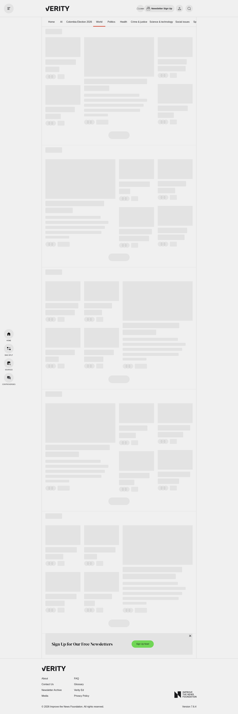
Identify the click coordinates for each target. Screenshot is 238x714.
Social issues (182, 22)
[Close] (190, 635)
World (99, 22)
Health (123, 22)
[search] (189, 8)
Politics (111, 22)
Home (51, 22)
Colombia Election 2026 (79, 22)
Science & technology (161, 22)
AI (61, 22)
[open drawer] (9, 8)
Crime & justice (139, 22)
